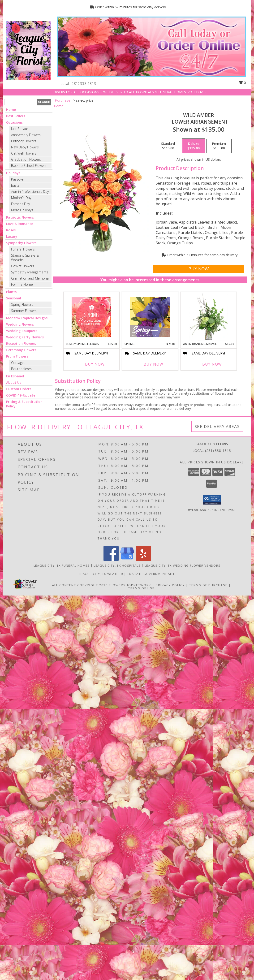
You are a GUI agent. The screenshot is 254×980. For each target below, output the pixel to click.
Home (11, 109)
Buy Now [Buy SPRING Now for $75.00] (153, 364)
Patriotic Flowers (20, 217)
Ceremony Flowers (21, 350)
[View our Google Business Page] (127, 559)
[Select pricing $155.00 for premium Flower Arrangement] (219, 146)
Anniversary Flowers (26, 135)
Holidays (13, 173)
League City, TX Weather (101, 574)
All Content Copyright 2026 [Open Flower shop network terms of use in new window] (80, 585)
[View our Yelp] (143, 559)
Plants (11, 291)
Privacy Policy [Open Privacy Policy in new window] (170, 585)
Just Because (20, 128)
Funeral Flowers (23, 249)
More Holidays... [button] (23, 210)
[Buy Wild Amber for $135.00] (198, 269)
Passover (18, 179)
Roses (11, 230)
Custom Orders (18, 389)
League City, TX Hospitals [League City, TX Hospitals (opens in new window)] (117, 565)
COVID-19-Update (20, 395)
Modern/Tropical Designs (26, 318)
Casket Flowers (22, 266)
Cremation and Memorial (30, 278)
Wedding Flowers (20, 324)
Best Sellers (15, 116)
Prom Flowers (17, 356)
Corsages (18, 362)
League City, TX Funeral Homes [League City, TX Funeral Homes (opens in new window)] (62, 565)
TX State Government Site (151, 574)
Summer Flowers (24, 310)
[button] (212, 500)
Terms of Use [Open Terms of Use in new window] (141, 588)
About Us (13, 382)
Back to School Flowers (29, 165)
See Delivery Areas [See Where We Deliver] (217, 426)
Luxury (11, 236)
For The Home (22, 284)
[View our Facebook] (111, 559)
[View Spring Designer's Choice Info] (150, 317)
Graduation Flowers (26, 159)
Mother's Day (21, 197)
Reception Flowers (21, 343)
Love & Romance (19, 223)
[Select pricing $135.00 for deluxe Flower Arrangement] (193, 146)
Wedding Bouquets (21, 330)
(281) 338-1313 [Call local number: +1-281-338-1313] (83, 83)
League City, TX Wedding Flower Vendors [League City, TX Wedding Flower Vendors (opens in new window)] (182, 565)
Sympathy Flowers (21, 243)
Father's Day (20, 204)
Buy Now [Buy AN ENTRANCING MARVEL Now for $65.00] (212, 364)
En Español (15, 376)
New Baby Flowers (25, 147)
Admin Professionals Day (30, 191)
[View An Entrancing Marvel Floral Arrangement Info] (208, 317)
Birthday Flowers (23, 141)
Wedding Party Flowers (25, 337)
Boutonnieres (21, 369)
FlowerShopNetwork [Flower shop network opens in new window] (130, 585)
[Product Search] (19, 102)
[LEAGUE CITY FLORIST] (28, 50)
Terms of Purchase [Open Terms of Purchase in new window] (208, 585)
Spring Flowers (22, 304)
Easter (16, 185)
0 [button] (242, 82)
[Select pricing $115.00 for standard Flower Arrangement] (168, 146)
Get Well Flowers (23, 153)
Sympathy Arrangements (29, 272)
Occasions (14, 122)
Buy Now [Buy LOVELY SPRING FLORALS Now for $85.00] (95, 364)
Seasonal (13, 298)
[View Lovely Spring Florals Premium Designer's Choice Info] (91, 317)
